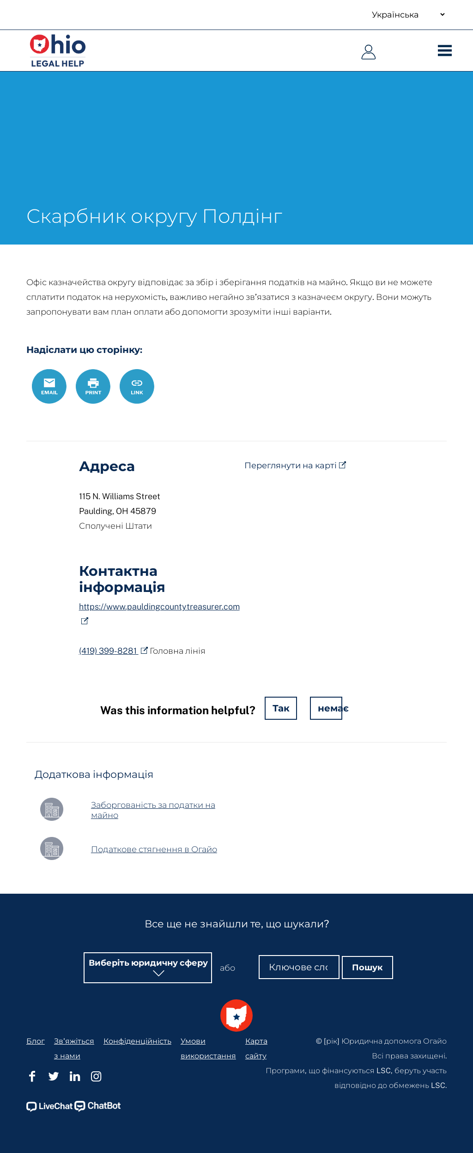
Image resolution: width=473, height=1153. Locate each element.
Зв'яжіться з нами (74, 1009)
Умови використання (208, 1009)
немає (330, 708)
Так (281, 708)
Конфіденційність (137, 1002)
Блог (35, 1002)
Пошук (367, 928)
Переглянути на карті (290, 465)
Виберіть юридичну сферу (148, 923)
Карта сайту (256, 1009)
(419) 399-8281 (109, 651)
